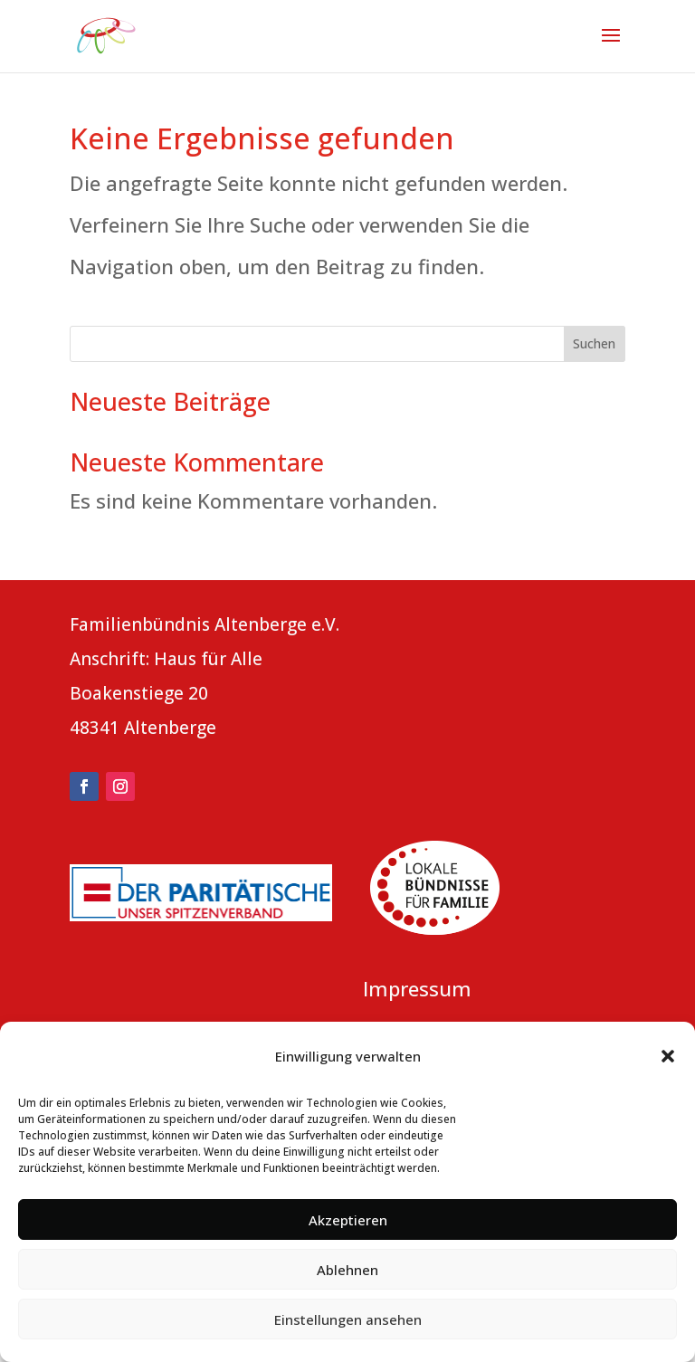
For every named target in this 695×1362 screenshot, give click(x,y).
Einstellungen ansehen (348, 1319)
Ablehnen (347, 1270)
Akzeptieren (348, 1220)
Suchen (594, 343)
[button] (668, 1056)
